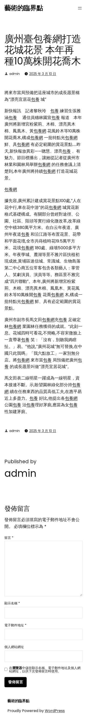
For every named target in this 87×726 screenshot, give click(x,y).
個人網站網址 (14, 647)
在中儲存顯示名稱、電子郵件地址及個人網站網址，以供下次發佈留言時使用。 (45, 669)
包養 (35, 99)
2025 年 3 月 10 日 (42, 73)
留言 (8, 537)
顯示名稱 (12, 603)
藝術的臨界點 (23, 8)
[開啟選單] (80, 8)
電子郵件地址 (15, 625)
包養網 (40, 131)
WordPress (55, 710)
